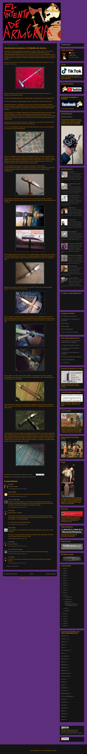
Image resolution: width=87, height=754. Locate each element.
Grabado (63, 664)
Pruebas (63, 682)
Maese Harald (65, 326)
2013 (64, 613)
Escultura (63, 687)
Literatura (63, 708)
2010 (64, 621)
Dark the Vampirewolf (67, 329)
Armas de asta (65, 676)
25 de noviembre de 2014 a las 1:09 (17, 553)
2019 (64, 583)
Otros (62, 653)
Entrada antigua (51, 574)
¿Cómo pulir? (72, 219)
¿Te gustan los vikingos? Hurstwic (70, 345)
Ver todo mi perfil (73, 57)
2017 (64, 587)
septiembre (68, 601)
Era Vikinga (64, 656)
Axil (9, 484)
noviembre (68, 599)
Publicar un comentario (12, 566)
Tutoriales (64, 659)
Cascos (63, 699)
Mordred (10, 527)
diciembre (67, 597)
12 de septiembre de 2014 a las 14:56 (17, 524)
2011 (64, 618)
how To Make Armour (14, 549)
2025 (64, 568)
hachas (63, 662)
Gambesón (71, 172)
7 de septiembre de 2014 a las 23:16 (17, 496)
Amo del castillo (12, 499)
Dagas (63, 685)
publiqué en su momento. (10, 64)
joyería (63, 719)
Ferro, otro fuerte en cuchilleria (69, 332)
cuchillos (63, 636)
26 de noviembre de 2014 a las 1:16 (17, 563)
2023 (64, 573)
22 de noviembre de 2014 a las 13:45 (17, 546)
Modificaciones (24, 477)
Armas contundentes (15, 477)
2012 (64, 616)
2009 (64, 623)
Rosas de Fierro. (66, 117)
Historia (63, 667)
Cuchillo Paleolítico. (73, 278)
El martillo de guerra (73, 195)
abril (66, 608)
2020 (64, 580)
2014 (64, 595)
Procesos (63, 690)
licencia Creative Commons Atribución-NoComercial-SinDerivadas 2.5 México (71, 731)
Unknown (10, 492)
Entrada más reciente (10, 574)
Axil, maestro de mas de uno (69, 316)
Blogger (55, 750)
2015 (64, 592)
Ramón (49, 62)
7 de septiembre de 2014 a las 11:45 (17, 488)
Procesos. (64, 639)
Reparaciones (32, 477)
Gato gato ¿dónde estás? (75, 243)
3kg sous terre (65, 323)
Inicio (31, 574)
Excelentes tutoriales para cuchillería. (71, 357)
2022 (64, 575)
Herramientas (65, 650)
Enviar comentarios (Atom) (33, 578)
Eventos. (63, 679)
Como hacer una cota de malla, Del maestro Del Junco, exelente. (70, 341)
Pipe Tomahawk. (72, 266)
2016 (64, 590)
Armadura (64, 702)
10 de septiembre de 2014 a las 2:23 (17, 507)
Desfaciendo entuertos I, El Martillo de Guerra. (71, 604)
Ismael (10, 510)
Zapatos (63, 716)
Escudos (63, 705)
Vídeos (63, 644)
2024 (64, 571)
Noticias (63, 641)
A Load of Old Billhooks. (67, 359)
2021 (64, 578)
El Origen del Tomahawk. (75, 255)
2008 (64, 625)
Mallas (63, 711)
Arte (62, 647)
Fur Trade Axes (65, 362)
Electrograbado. (72, 231)
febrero (67, 610)
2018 (64, 585)
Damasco (63, 713)
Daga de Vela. (72, 207)
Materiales (64, 670)
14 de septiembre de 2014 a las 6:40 (17, 538)
